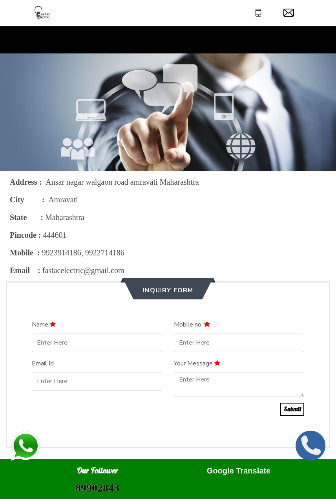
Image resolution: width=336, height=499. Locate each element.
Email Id (43, 363)
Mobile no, (192, 324)
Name (44, 324)
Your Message (197, 363)
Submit (292, 409)
